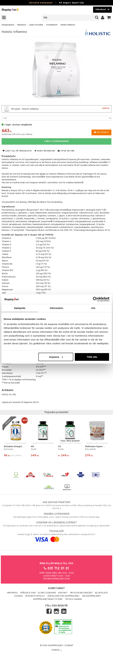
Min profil (12, 593)
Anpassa (56, 356)
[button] (109, 18)
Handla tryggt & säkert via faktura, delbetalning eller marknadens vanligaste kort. (56, 535)
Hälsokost (21, 25)
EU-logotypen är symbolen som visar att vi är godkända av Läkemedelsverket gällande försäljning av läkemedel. (56, 524)
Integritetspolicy (35, 596)
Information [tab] (56, 308)
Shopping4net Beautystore (48, 599)
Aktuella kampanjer (41, 2)
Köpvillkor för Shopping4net (64, 596)
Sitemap (69, 645)
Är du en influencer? (81, 593)
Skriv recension (45, 151)
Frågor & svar (28, 593)
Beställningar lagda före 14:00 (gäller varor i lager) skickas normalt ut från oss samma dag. (56, 515)
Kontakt (63, 593)
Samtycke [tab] (19, 308)
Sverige (56, 650)
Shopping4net (8, 25)
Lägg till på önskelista (17, 151)
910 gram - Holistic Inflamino (56, 109)
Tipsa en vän (66, 151)
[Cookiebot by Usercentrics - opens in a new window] (95, 299)
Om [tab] (93, 308)
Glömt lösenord (47, 593)
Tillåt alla (92, 356)
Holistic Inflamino (67, 25)
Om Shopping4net (91, 596)
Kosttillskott (51, 25)
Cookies (18, 596)
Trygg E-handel (73, 599)
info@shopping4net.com (56, 579)
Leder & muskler (36, 25)
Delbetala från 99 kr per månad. (17, 134)
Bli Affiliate (101, 593)
